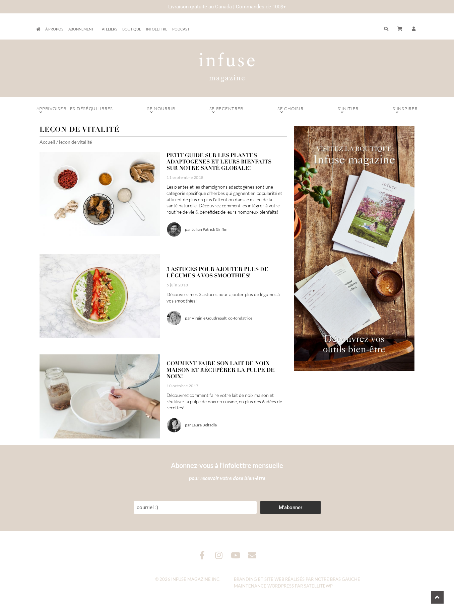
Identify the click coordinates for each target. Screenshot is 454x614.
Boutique (131, 29)
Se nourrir (161, 110)
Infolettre (156, 29)
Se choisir (290, 110)
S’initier (348, 110)
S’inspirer (405, 110)
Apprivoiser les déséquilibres (75, 110)
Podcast (180, 29)
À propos (54, 29)
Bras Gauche (345, 579)
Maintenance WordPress (264, 586)
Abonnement (82, 29)
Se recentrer (226, 110)
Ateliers (109, 29)
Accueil (47, 142)
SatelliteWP (318, 586)
